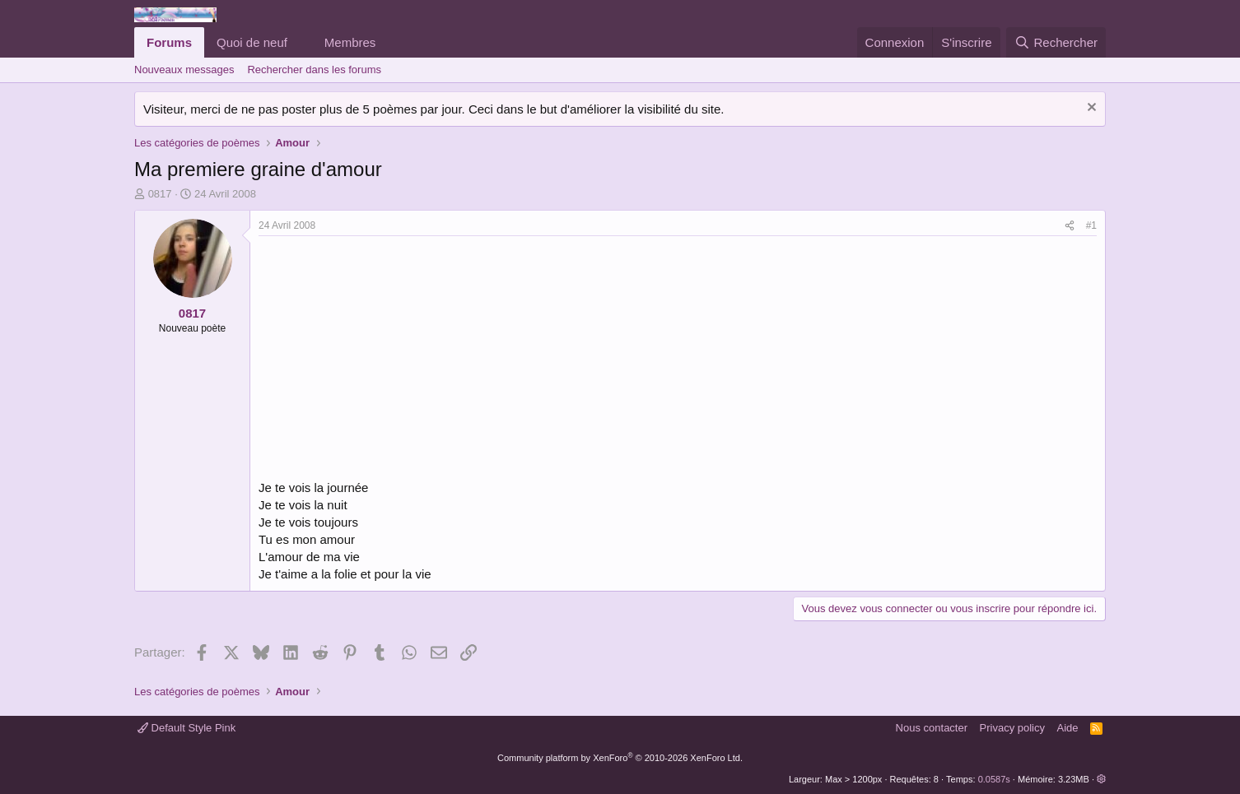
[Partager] (1069, 225)
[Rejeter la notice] (1090, 109)
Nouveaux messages (184, 69)
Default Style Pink (186, 728)
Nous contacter (931, 728)
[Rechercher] (1056, 42)
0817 (160, 194)
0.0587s (994, 779)
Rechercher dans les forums (314, 69)
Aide (1068, 728)
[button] (300, 42)
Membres (350, 42)
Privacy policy (1012, 728)
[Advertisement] (397, 359)
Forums (169, 42)
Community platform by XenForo (620, 758)
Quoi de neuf (252, 42)
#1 (1091, 225)
